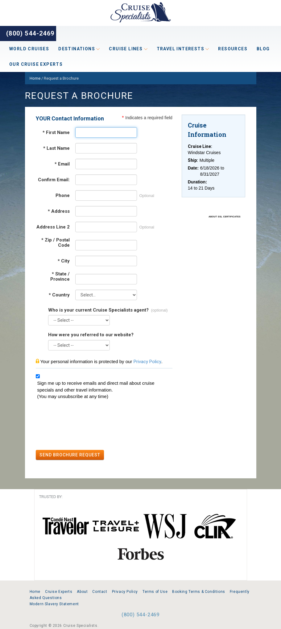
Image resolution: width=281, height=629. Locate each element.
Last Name (56, 148)
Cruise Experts (58, 591)
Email (62, 164)
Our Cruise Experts (36, 64)
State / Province (60, 276)
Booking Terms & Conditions (198, 591)
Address (59, 211)
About (82, 591)
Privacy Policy (147, 361)
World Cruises (29, 48)
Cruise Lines (128, 48)
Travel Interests (183, 48)
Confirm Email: (54, 179)
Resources (232, 48)
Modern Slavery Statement (54, 604)
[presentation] (83, 425)
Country (59, 295)
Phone (63, 195)
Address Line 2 (53, 227)
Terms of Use (155, 591)
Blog (263, 48)
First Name (56, 132)
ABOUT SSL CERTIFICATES (225, 217)
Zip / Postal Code (55, 242)
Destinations (79, 48)
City (64, 261)
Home (35, 591)
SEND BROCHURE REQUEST (69, 454)
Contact (99, 591)
